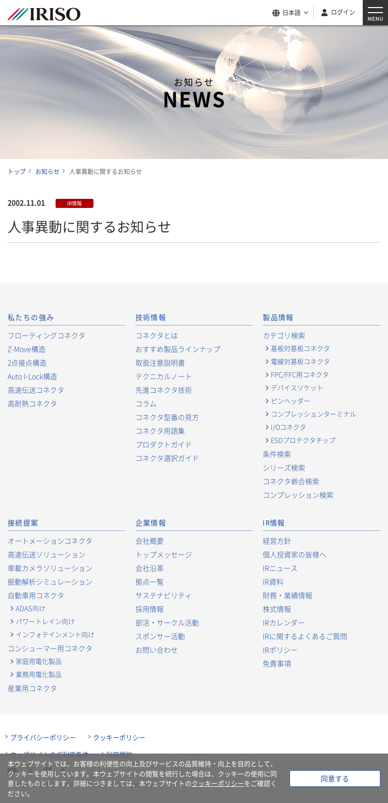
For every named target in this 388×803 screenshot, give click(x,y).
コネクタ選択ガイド (167, 458)
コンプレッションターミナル (313, 414)
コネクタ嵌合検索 (291, 481)
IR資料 (273, 581)
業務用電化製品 (39, 674)
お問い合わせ (156, 650)
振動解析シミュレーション (50, 581)
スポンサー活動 (160, 636)
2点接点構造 (27, 362)
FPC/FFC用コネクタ (300, 374)
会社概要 (149, 541)
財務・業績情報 (287, 595)
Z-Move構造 (26, 349)
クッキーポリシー (119, 737)
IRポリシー (280, 650)
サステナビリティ (163, 595)
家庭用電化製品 (39, 661)
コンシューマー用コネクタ (50, 648)
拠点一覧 (149, 581)
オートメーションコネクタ (50, 541)
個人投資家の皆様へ (294, 554)
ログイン (343, 12)
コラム (146, 403)
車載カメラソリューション (50, 568)
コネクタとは (156, 335)
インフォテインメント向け (55, 634)
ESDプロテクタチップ (303, 440)
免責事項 (277, 663)
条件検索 (277, 454)
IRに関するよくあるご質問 (305, 636)
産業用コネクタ (32, 688)
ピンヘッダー (290, 401)
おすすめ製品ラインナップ (177, 349)
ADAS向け (30, 608)
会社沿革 (149, 568)
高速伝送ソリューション (46, 554)
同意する (335, 778)
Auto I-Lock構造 (32, 376)
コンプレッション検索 (298, 495)
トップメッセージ (163, 554)
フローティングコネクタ (46, 335)
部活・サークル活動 (167, 622)
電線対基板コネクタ (300, 361)
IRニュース (280, 568)
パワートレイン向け (45, 621)
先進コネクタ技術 (163, 390)
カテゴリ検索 (284, 335)
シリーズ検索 (284, 467)
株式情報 (277, 609)
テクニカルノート (163, 376)
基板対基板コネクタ (300, 348)
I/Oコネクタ (288, 427)
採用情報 (149, 609)
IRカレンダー (284, 622)
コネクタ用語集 (160, 430)
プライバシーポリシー (43, 737)
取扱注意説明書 (160, 362)
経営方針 (277, 541)
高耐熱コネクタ (32, 403)
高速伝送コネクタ (36, 390)
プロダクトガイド (163, 444)
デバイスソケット (297, 388)
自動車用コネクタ (36, 595)
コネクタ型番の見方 (167, 417)
